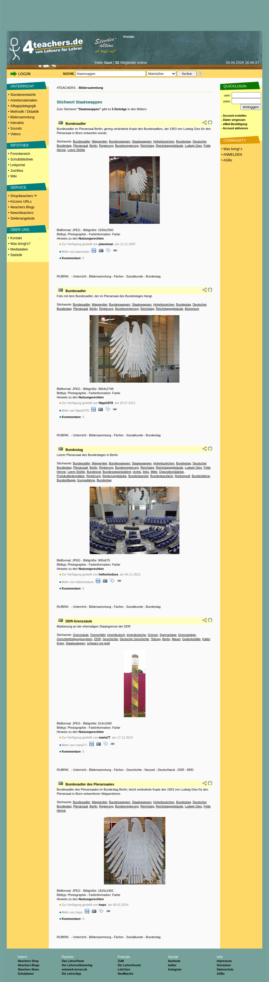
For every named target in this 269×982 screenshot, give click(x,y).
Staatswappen (142, 141)
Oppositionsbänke (171, 471)
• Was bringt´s (231, 149)
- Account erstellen (234, 115)
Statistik (16, 255)
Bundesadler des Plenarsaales (89, 784)
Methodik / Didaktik (24, 112)
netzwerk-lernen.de (74, 969)
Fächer (119, 276)
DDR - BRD (185, 769)
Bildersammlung (22, 117)
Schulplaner (26, 973)
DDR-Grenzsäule (78, 621)
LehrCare (124, 969)
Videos (15, 134)
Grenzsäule (80, 634)
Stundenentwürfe (23, 95)
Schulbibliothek (21, 159)
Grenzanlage (187, 634)
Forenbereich (20, 154)
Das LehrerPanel (73, 961)
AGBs (221, 973)
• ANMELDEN (231, 155)
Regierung (106, 145)
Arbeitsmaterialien (23, 100)
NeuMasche (125, 973)
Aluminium (192, 308)
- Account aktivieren (234, 128)
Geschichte (110, 639)
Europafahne (86, 480)
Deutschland (166, 769)
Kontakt (16, 238)
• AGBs (226, 160)
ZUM (121, 961)
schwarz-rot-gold (98, 643)
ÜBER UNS (19, 229)
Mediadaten (19, 249)
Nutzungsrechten (91, 238)
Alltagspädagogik (23, 106)
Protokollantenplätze (71, 476)
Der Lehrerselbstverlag (77, 965)
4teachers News (28, 969)
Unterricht (79, 276)
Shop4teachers (23, 196)
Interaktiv (17, 123)
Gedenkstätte (191, 639)
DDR (97, 639)
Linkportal (17, 165)
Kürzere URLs (20, 202)
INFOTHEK (19, 145)
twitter (172, 965)
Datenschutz (225, 969)
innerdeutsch (116, 634)
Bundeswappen (119, 141)
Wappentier (99, 141)
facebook (174, 961)
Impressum (224, 961)
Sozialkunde (134, 276)
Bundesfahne (201, 476)
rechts (137, 471)
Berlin (93, 145)
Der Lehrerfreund (129, 965)
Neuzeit (149, 769)
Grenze (153, 634)
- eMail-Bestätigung (234, 124)
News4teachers (22, 213)
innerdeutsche (136, 634)
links (146, 471)
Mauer (176, 639)
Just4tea (16, 171)
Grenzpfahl (98, 634)
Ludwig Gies (193, 145)
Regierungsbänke (114, 476)
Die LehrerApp (71, 973)
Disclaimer (224, 965)
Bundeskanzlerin (161, 476)
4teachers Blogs (22, 207)
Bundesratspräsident (116, 471)
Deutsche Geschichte (134, 639)
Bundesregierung (127, 145)
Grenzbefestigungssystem (74, 639)
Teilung (156, 639)
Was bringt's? (20, 244)
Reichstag (147, 145)
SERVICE (18, 187)
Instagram (174, 969)
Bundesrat (94, 471)
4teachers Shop (28, 961)
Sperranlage (167, 634)
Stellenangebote (22, 218)
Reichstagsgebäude (169, 145)
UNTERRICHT (22, 86)
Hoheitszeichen (163, 141)
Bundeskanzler (138, 476)
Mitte (154, 471)
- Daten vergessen (233, 119)
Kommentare (71, 258)
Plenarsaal (80, 145)
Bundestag (183, 141)
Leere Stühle (76, 150)
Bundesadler (75, 124)
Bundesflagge (66, 480)
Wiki (13, 176)
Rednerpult (182, 476)
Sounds (16, 128)
